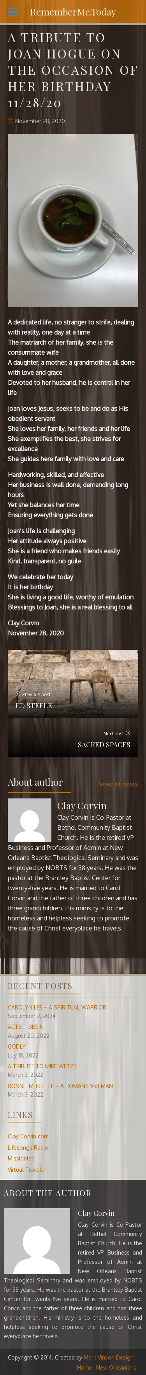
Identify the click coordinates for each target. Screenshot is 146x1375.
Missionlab (21, 1158)
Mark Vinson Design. (109, 1357)
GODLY (17, 1046)
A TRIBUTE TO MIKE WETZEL (43, 1066)
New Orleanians (116, 1367)
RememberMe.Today (73, 11)
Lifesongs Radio (28, 1147)
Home (84, 1367)
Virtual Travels (26, 1169)
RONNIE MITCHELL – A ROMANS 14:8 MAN (60, 1086)
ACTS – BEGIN (26, 1026)
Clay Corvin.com (28, 1136)
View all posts (118, 784)
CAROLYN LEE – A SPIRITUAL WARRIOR (57, 1007)
